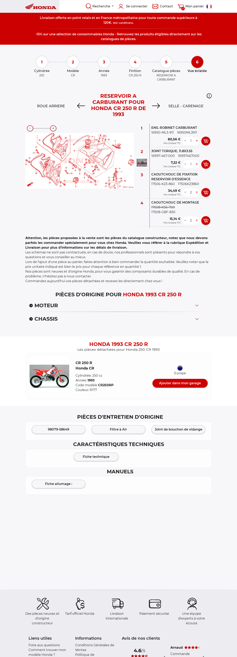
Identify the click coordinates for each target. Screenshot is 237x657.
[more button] (197, 141)
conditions (126, 22)
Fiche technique (96, 457)
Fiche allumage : (58, 484)
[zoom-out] (30, 128)
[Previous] (81, 106)
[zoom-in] (53, 128)
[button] (209, 95)
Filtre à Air (118, 429)
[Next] (155, 106)
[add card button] (205, 141)
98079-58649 (58, 429)
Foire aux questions (44, 645)
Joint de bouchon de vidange (178, 429)
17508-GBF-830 (163, 212)
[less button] (185, 141)
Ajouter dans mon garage (180, 383)
